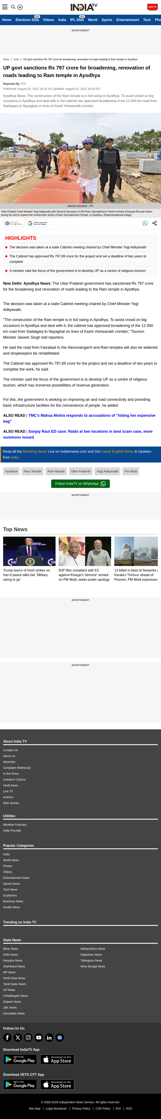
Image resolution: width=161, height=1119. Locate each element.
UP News (9, 990)
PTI (23, 83)
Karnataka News (14, 1013)
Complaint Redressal (16, 767)
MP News (9, 972)
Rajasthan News (91, 954)
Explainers (10, 895)
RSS (129, 1108)
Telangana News (91, 960)
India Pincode (12, 830)
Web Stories (11, 803)
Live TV (8, 791)
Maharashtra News (92, 948)
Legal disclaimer (56, 1108)
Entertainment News (16, 877)
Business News (13, 901)
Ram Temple (32, 471)
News (6, 59)
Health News (11, 907)
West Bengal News (92, 966)
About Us (9, 756)
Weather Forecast (14, 824)
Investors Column (14, 779)
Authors (8, 797)
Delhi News (10, 954)
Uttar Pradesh (81, 471)
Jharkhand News (14, 966)
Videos (48, 20)
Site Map (34, 1108)
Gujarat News (12, 1001)
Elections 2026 (27, 20)
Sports (107, 20)
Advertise (9, 762)
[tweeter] (18, 1037)
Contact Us (10, 750)
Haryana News (12, 960)
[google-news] (60, 1037)
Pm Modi (131, 471)
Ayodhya (11, 471)
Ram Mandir (56, 471)
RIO (118, 1108)
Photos (7, 866)
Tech (147, 20)
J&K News (10, 1007)
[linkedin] (49, 1037)
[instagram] (28, 1037)
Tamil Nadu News (14, 984)
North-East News (14, 978)
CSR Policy (103, 1108)
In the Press (11, 773)
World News (11, 860)
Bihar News (10, 948)
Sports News (11, 883)
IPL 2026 (77, 20)
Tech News (10, 889)
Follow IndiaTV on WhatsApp (80, 483)
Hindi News (10, 785)
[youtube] (39, 1037)
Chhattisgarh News (15, 995)
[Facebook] (7, 1037)
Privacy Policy (81, 1108)
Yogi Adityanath (107, 471)
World (92, 20)
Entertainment (127, 20)
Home (6, 20)
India (62, 20)
